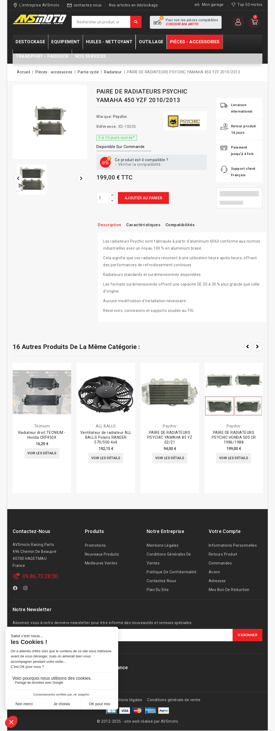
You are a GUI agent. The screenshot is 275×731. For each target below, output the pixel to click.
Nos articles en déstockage (133, 5)
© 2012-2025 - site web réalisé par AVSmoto (137, 721)
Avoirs (214, 572)
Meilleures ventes (101, 563)
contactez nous (88, 5)
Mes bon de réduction (229, 590)
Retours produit (223, 554)
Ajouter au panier (143, 198)
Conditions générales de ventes (169, 558)
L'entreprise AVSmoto (39, 5)
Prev (247, 346)
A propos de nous (90, 700)
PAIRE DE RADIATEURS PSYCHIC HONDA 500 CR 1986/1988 (234, 437)
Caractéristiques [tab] (148, 225)
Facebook (16, 588)
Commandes (220, 563)
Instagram (26, 588)
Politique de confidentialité (171, 572)
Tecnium (42, 426)
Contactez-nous (31, 531)
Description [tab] (111, 225)
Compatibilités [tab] (189, 225)
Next (257, 346)
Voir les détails (42, 454)
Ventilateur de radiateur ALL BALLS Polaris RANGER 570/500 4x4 (106, 437)
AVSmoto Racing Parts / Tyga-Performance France (70, 667)
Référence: (106, 126)
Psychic (120, 116)
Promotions (95, 545)
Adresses (217, 581)
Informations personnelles (233, 545)
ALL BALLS (106, 426)
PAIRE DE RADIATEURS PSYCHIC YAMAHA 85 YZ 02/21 (170, 437)
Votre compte (225, 531)
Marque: (104, 116)
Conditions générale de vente (173, 700)
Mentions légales (163, 545)
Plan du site (158, 590)
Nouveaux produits (102, 554)
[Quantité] (102, 198)
